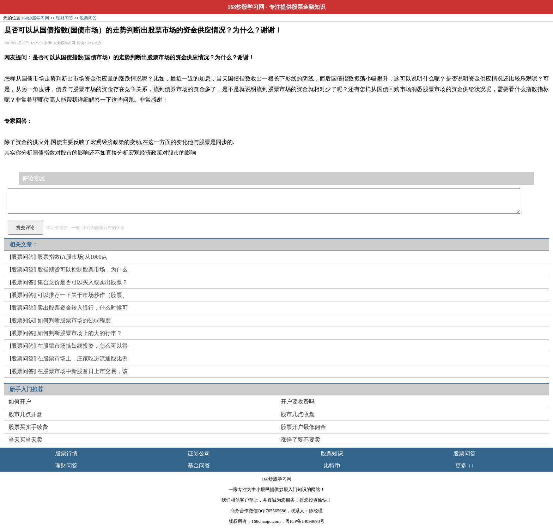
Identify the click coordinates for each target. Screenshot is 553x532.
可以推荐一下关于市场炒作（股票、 (82, 295)
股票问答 (88, 18)
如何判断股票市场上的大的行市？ (79, 333)
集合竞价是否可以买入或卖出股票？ (82, 282)
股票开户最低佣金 (303, 427)
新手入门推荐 (26, 389)
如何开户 (19, 402)
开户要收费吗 (298, 402)
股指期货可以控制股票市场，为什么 (82, 270)
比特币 (331, 465)
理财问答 (64, 18)
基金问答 (199, 465)
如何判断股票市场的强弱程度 (74, 320)
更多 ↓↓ (464, 465)
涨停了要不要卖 (300, 440)
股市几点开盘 (25, 414)
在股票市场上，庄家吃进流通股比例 (82, 358)
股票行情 (66, 453)
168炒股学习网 (245, 7)
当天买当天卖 (25, 440)
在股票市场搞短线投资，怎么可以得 (82, 346)
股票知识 (22, 320)
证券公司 (199, 453)
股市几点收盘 (298, 414)
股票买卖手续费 (28, 427)
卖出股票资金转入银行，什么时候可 (82, 308)
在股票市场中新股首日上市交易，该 (82, 371)
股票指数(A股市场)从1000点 (72, 257)
